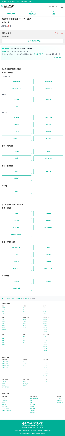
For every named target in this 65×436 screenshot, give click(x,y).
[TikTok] (56, 6)
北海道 (44, 331)
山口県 (3, 340)
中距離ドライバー (16, 268)
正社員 (16, 213)
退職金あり (48, 220)
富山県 (24, 323)
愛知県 (44, 308)
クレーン (16, 131)
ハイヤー (48, 99)
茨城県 (24, 312)
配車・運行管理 (48, 158)
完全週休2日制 (16, 288)
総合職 (16, 158)
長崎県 (44, 346)
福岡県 (44, 336)
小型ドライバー (48, 88)
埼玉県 (3, 312)
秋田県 (44, 323)
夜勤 (48, 247)
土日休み (16, 281)
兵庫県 (3, 321)
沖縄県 (44, 350)
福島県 (44, 319)
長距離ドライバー (48, 268)
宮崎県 (44, 344)
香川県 (24, 338)
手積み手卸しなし (16, 247)
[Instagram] (50, 6)
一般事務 (16, 151)
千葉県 (3, 314)
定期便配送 (48, 261)
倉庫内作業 (48, 171)
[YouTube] (53, 6)
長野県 (24, 327)
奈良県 (3, 327)
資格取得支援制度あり (16, 234)
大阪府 (3, 319)
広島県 (3, 336)
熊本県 (44, 338)
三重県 (44, 314)
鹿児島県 (45, 340)
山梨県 (24, 319)
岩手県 (44, 327)
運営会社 (33, 430)
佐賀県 (44, 348)
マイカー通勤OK (48, 227)
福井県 (24, 325)
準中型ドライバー (16, 88)
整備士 (16, 171)
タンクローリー (16, 138)
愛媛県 (24, 336)
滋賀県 (3, 325)
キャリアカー (48, 117)
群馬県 (24, 308)
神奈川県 (4, 310)
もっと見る (57, 57)
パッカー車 (48, 124)
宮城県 (44, 325)
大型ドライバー (16, 81)
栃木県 (27, 298)
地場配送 (16, 261)
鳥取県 (3, 342)
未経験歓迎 (48, 213)
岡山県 (3, 338)
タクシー (16, 99)
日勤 (16, 254)
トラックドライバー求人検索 (14, 298)
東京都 (3, 308)
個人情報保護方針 (25, 430)
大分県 (44, 342)
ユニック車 (48, 131)
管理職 (48, 151)
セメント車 (48, 138)
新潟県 (24, 321)
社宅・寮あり (16, 227)
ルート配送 (48, 254)
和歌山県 (4, 329)
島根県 (3, 344)
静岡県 (44, 312)
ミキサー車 (16, 124)
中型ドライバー (48, 81)
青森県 (44, 329)
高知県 (24, 342)
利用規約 (16, 430)
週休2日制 (48, 281)
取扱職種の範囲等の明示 (44, 430)
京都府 (3, 323)
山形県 (44, 321)
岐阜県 (44, 310)
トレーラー (16, 117)
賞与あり (16, 220)
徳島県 (24, 340)
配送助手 (16, 178)
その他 (16, 191)
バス (16, 106)
